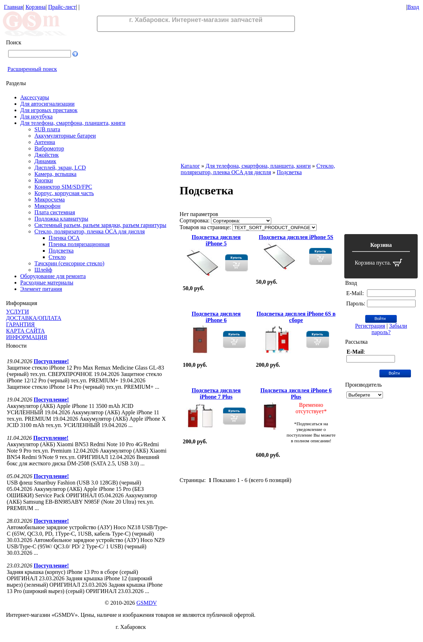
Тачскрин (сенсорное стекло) (69, 263)
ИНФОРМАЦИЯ (26, 337)
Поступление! (51, 361)
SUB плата (47, 129)
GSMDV (147, 603)
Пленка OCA (64, 238)
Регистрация (370, 326)
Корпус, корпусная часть (64, 193)
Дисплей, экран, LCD (60, 168)
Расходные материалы (46, 283)
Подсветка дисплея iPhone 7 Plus (216, 393)
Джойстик (46, 155)
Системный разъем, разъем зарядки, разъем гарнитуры (100, 225)
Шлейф (43, 270)
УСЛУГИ (17, 312)
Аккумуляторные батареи (65, 136)
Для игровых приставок (48, 110)
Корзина (36, 7)
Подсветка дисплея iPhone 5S (296, 237)
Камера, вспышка (55, 174)
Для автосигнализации (47, 104)
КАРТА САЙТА (25, 331)
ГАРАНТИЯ (20, 324)
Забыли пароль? (389, 329)
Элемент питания (41, 289)
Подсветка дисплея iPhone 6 (216, 317)
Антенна (44, 142)
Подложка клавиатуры (61, 219)
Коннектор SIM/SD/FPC (63, 187)
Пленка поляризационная (79, 244)
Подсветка (61, 251)
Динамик (45, 161)
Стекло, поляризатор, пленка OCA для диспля (89, 231)
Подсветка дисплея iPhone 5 (216, 240)
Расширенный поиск (32, 69)
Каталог (190, 166)
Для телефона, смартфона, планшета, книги (73, 123)
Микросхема (49, 200)
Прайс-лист (62, 7)
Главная (13, 7)
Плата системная (54, 212)
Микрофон (47, 206)
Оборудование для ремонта (53, 276)
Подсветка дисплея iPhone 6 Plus (296, 393)
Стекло (57, 257)
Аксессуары (34, 97)
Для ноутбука (36, 117)
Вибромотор (49, 148)
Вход (413, 7)
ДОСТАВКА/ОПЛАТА (33, 318)
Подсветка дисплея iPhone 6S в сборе (296, 317)
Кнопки (43, 180)
